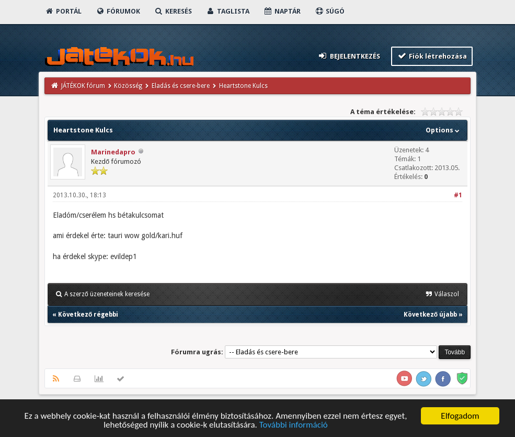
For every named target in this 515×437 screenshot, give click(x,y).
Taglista (227, 11)
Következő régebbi (88, 314)
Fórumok (118, 11)
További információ (293, 425)
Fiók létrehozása (432, 55)
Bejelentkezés (348, 55)
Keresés (173, 11)
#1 (458, 195)
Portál (63, 11)
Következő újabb (430, 314)
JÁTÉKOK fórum (83, 85)
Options (444, 130)
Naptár (282, 11)
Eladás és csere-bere (181, 85)
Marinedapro (113, 152)
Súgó (330, 11)
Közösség (128, 85)
